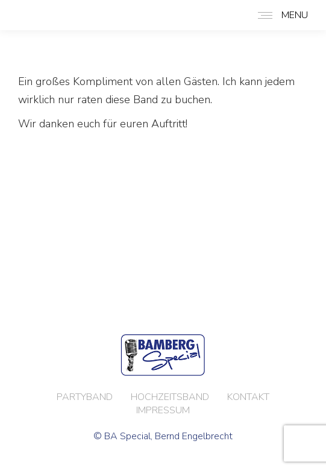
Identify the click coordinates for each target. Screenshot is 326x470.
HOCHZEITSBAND (170, 397)
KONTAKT (248, 397)
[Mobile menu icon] (280, 15)
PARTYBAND (85, 397)
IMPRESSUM (163, 410)
